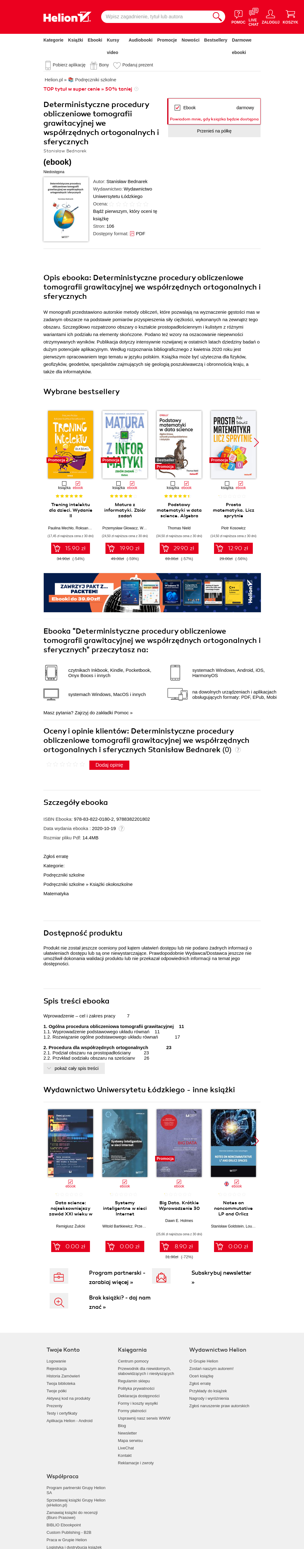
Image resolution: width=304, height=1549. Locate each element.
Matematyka (56, 893)
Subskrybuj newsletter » (221, 1277)
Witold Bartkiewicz (117, 1226)
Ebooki (95, 40)
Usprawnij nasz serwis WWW (144, 1418)
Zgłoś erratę (55, 856)
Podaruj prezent (137, 64)
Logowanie (56, 1361)
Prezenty (54, 1405)
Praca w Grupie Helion (67, 1540)
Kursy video (113, 46)
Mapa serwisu (130, 1440)
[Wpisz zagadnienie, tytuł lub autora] (155, 17)
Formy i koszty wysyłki (138, 1403)
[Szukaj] (217, 17)
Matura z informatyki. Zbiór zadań (125, 510)
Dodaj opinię (109, 765)
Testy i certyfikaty (62, 1413)
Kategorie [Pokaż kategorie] (53, 40)
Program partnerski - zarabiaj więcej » (117, 1277)
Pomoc (121, 712)
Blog (122, 1425)
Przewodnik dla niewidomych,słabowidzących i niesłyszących (146, 1371)
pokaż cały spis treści (77, 1068)
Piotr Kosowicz (233, 528)
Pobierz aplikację (69, 64)
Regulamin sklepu (134, 1381)
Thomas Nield (179, 528)
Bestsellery (215, 40)
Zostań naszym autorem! (211, 1368)
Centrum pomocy (133, 1361)
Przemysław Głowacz (120, 528)
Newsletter (127, 1433)
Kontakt (125, 1455)
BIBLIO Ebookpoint (64, 1525)
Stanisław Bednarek (127, 181)
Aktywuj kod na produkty (68, 1398)
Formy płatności (132, 1410)
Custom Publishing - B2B (69, 1532)
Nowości (191, 40)
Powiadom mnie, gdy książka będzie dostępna (214, 119)
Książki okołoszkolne (111, 884)
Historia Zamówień (63, 1376)
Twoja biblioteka (61, 1383)
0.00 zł (75, 1246)
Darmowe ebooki (242, 46)
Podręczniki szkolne (64, 875)
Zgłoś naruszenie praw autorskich (219, 1405)
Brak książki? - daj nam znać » (120, 1302)
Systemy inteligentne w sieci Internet (125, 1208)
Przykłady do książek (208, 1391)
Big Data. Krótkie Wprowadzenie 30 (179, 1205)
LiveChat (126, 1448)
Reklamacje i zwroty (136, 1463)
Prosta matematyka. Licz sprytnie (233, 510)
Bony (104, 64)
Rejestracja (57, 1368)
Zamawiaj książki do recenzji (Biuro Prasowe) (72, 1515)
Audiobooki (141, 40)
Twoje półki (56, 1391)
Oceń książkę (201, 1376)
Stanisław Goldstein (227, 1226)
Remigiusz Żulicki (70, 1226)
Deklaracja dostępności (138, 1396)
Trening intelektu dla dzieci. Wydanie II (70, 510)
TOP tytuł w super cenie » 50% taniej (87, 89)
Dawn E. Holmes (179, 1221)
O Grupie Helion (203, 1361)
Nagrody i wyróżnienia (209, 1398)
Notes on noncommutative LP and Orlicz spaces (233, 1211)
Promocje (167, 40)
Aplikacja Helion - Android (69, 1420)
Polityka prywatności (136, 1388)
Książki (75, 40)
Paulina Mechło (61, 528)
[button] (256, 442)
